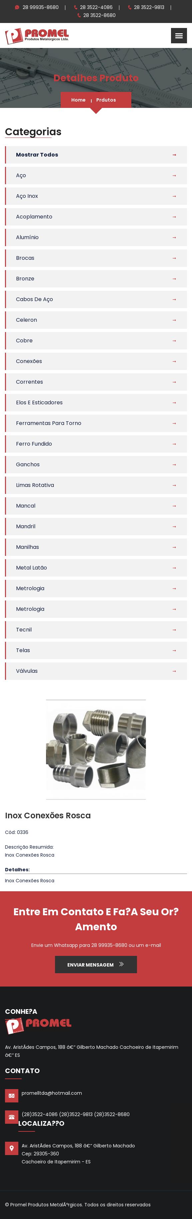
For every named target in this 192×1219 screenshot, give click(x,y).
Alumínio (27, 237)
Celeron (26, 320)
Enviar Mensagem (96, 964)
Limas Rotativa (35, 485)
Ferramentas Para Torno (48, 423)
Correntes (29, 382)
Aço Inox (27, 196)
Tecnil (24, 629)
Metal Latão (31, 568)
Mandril (25, 526)
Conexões (29, 361)
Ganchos (28, 464)
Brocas (25, 258)
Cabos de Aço (34, 299)
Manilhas (27, 547)
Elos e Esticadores (39, 402)
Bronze (25, 278)
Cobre (24, 340)
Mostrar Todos (37, 155)
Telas (23, 650)
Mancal (25, 506)
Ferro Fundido (34, 444)
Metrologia (30, 588)
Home (78, 100)
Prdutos (106, 100)
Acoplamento (34, 216)
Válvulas (27, 671)
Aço (21, 175)
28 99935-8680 (41, 7)
